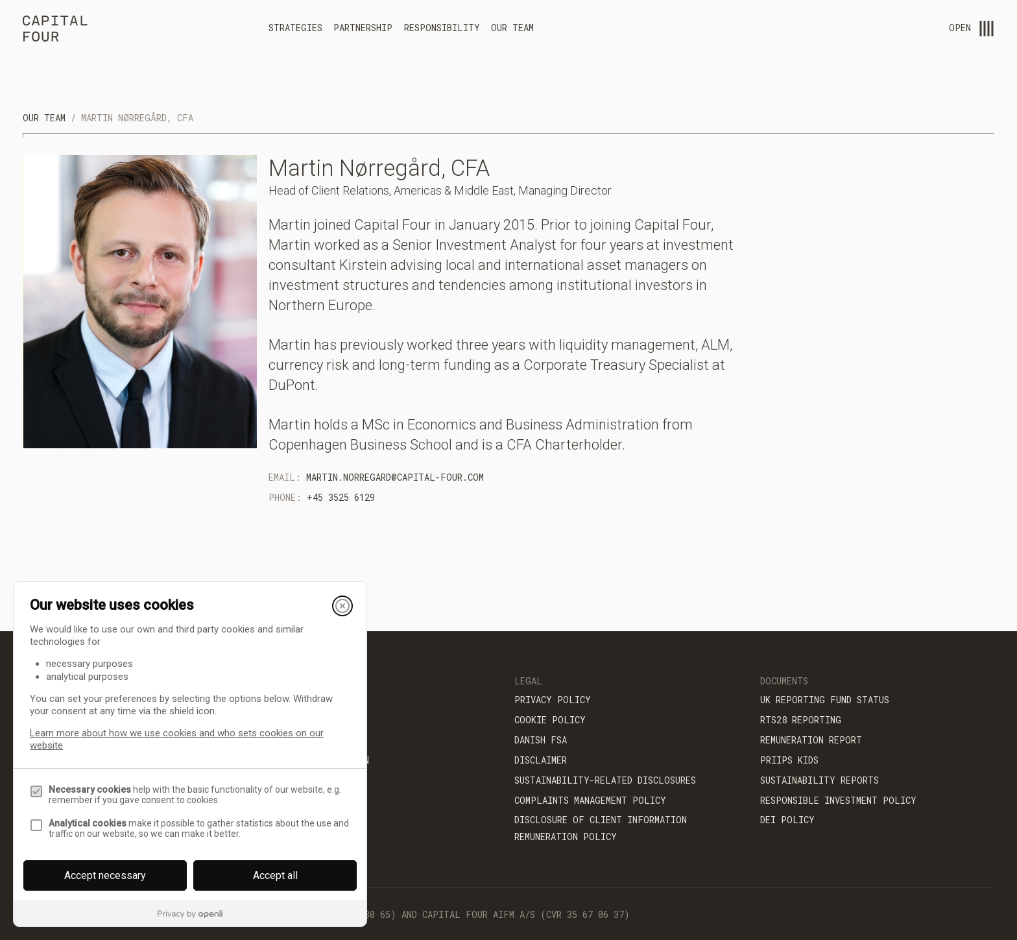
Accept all (275, 875)
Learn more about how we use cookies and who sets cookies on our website (177, 739)
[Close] (342, 606)
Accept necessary (105, 875)
